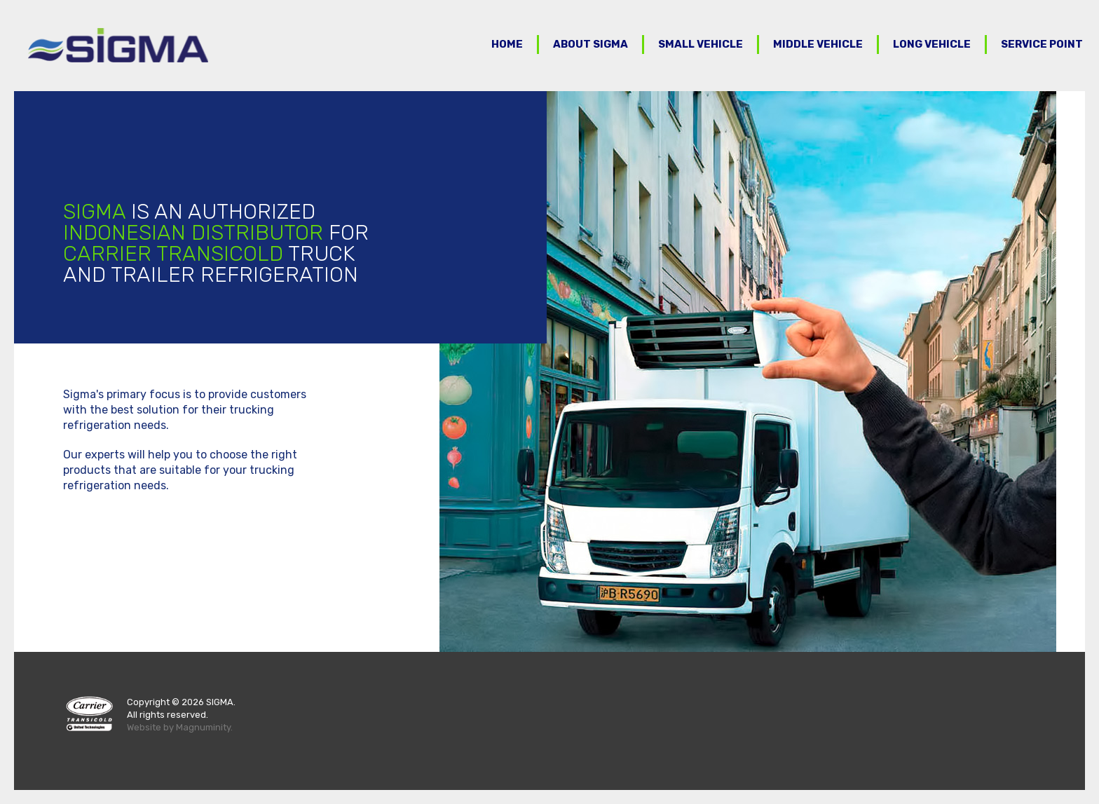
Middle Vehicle (818, 44)
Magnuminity (203, 727)
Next (1081, 371)
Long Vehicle (932, 44)
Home (507, 44)
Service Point (1042, 44)
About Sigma (590, 44)
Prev (457, 371)
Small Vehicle (700, 44)
